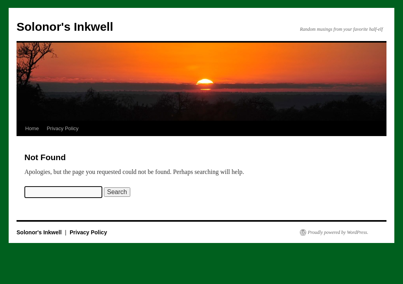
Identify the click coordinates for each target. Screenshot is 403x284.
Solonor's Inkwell (65, 26)
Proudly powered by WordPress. (338, 232)
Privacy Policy (63, 128)
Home (32, 128)
